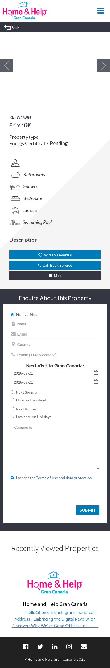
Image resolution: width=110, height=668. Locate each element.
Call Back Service (55, 265)
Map (55, 275)
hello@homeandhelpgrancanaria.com (61, 612)
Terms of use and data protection (64, 478)
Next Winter (23, 409)
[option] (55, 65)
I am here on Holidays (31, 417)
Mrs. (31, 315)
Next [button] (103, 65)
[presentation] (51, 495)
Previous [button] (6, 65)
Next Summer (24, 392)
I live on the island (28, 400)
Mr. (16, 315)
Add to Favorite (55, 255)
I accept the (51, 478)
